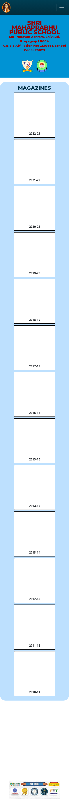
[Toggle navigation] (61, 7)
